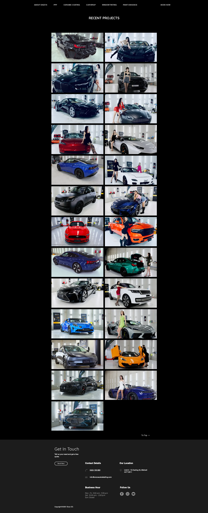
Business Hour (92, 487)
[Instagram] (127, 494)
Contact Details (93, 463)
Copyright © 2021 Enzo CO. (63, 507)
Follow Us (125, 487)
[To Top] (146, 435)
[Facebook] (122, 494)
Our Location (126, 463)
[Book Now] (61, 463)
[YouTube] (133, 494)
